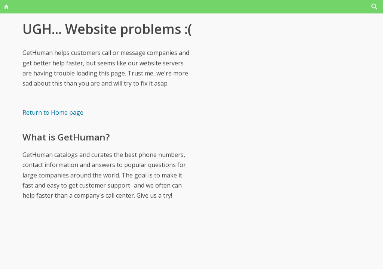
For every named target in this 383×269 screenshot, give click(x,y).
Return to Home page (52, 112)
